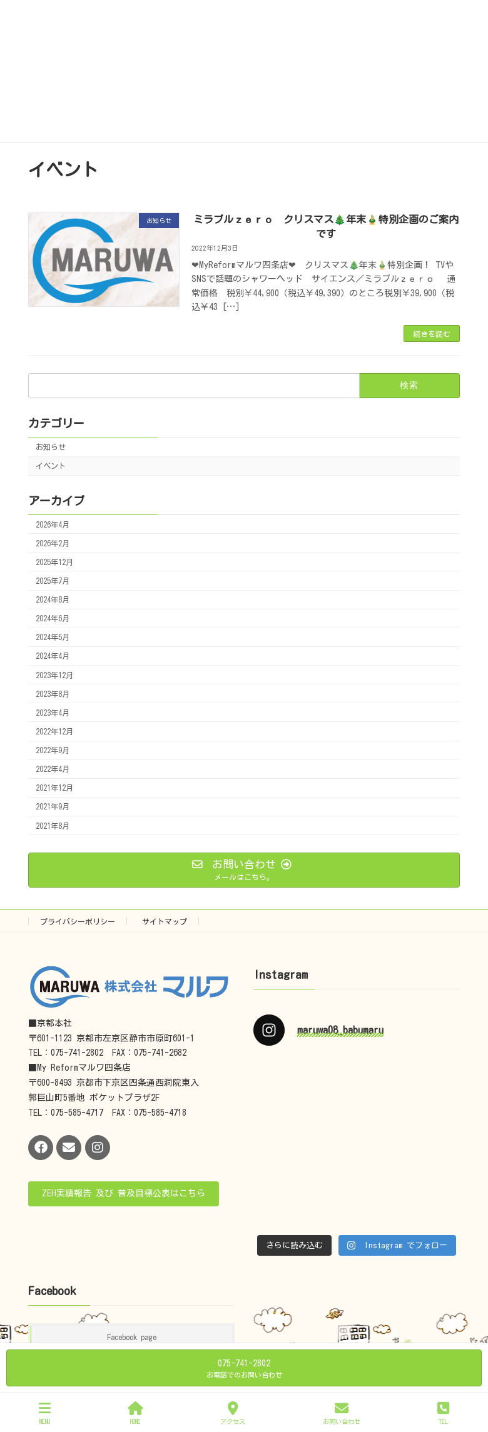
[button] (123, 1193)
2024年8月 (52, 599)
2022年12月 (54, 731)
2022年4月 (52, 769)
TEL (443, 1412)
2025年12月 (54, 562)
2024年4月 (52, 656)
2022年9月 (52, 750)
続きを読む (431, 334)
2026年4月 (52, 524)
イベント (51, 466)
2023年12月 (54, 675)
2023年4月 (52, 712)
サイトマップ (164, 921)
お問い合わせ (341, 1412)
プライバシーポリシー (77, 921)
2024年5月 (52, 637)
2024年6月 (52, 619)
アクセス (232, 1412)
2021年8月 (52, 825)
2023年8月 (52, 694)
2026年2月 (52, 543)
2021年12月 (54, 788)
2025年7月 (52, 580)
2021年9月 (52, 807)
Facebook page (131, 1337)
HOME (135, 1412)
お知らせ (51, 447)
